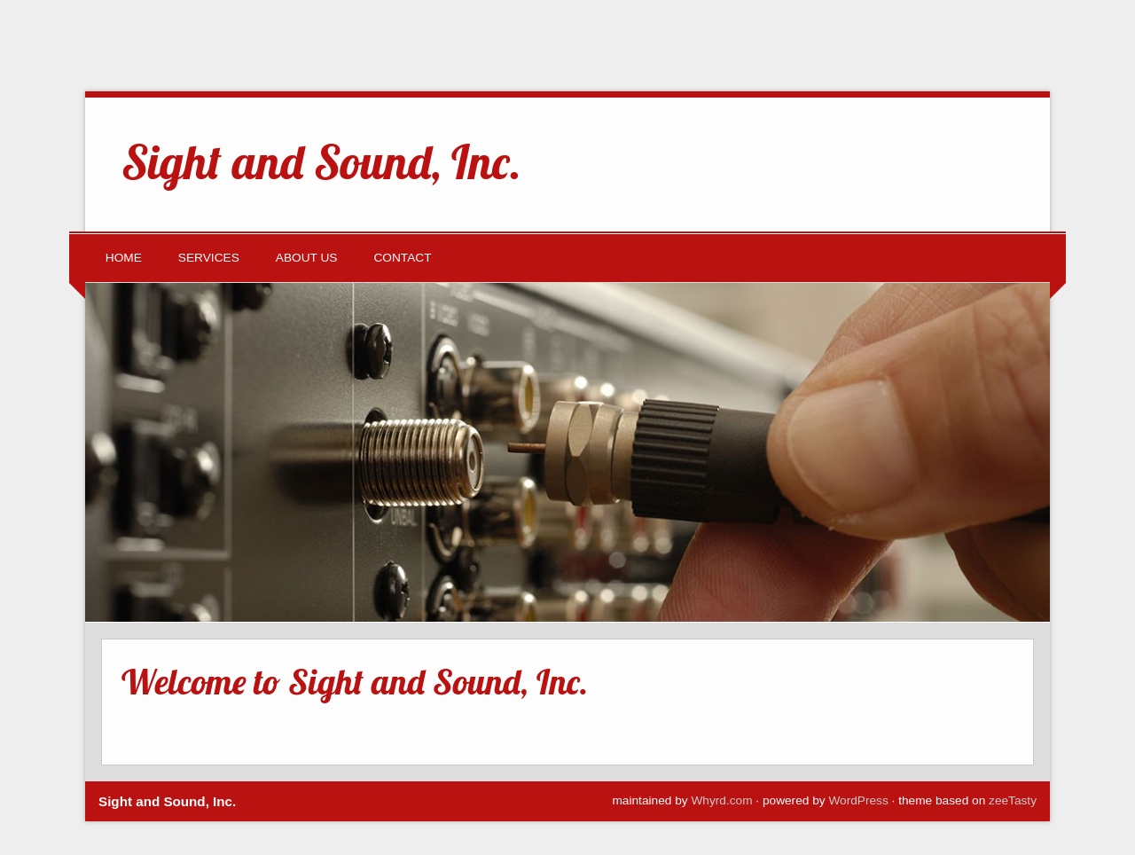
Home (124, 257)
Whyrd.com (721, 800)
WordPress (858, 800)
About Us (307, 257)
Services (208, 257)
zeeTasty (1013, 800)
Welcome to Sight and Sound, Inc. (354, 681)
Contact (402, 257)
